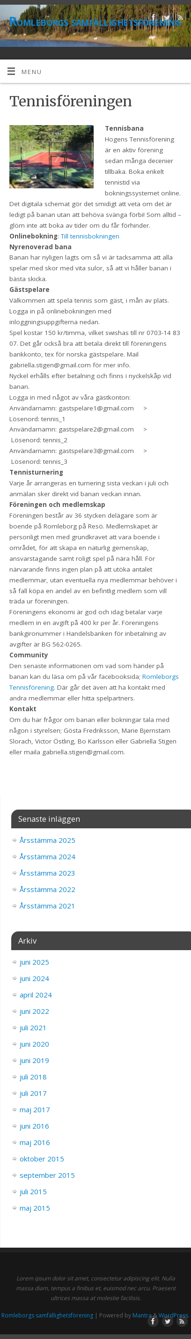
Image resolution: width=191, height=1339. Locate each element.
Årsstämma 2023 (47, 873)
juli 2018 (33, 1076)
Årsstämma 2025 (47, 840)
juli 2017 (33, 1093)
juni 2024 (34, 978)
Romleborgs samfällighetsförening (95, 21)
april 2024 (36, 994)
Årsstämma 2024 (47, 856)
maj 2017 (35, 1109)
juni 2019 (34, 1060)
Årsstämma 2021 (47, 905)
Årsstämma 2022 (47, 889)
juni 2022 (34, 1011)
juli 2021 (33, 1027)
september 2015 (47, 1175)
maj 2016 (35, 1142)
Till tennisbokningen (90, 236)
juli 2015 (33, 1191)
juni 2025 (34, 962)
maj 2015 (35, 1208)
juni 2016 (34, 1126)
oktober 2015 (42, 1158)
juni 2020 (34, 1044)
